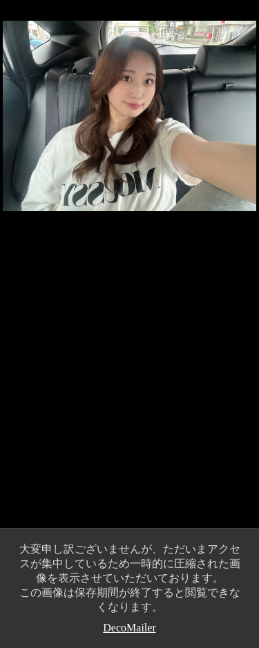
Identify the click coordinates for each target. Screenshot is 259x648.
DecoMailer (129, 628)
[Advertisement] (129, 384)
